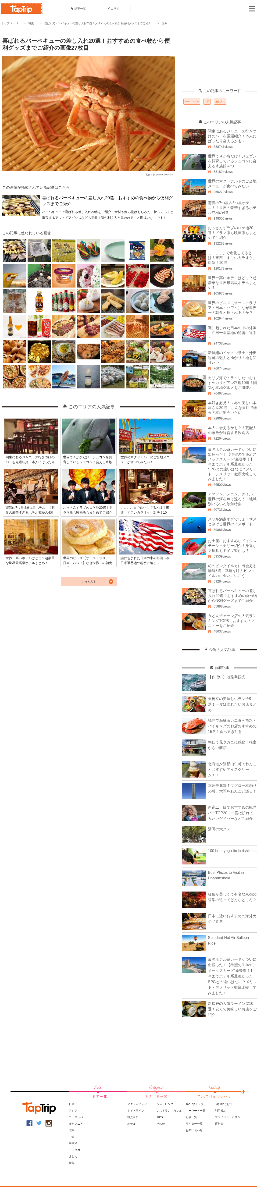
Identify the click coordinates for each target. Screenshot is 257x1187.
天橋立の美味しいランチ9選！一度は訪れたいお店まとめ (232, 704)
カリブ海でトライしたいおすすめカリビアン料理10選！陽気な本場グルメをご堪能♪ (232, 383)
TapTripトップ (194, 1104)
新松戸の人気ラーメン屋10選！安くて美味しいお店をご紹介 (232, 1009)
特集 (31, 23)
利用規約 (220, 1110)
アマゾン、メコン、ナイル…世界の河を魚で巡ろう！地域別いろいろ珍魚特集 (232, 499)
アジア (73, 1110)
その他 (161, 1123)
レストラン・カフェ (169, 1110)
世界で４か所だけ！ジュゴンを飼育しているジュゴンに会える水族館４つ (232, 161)
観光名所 (133, 1117)
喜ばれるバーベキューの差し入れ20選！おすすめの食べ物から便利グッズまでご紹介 (97, 23)
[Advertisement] (219, 59)
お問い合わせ (194, 1130)
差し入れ (220, 101)
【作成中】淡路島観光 (226, 677)
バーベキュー (192, 101)
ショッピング (165, 1104)
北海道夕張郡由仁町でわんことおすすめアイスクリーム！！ (232, 769)
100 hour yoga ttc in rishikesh (232, 851)
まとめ (73, 1156)
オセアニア (76, 1123)
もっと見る (89, 581)
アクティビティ (137, 1104)
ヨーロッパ (76, 1117)
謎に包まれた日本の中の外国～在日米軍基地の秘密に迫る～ (232, 333)
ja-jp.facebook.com (163, 174)
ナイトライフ (135, 1110)
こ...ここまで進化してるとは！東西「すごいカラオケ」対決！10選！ (232, 258)
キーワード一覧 (195, 1110)
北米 (72, 1130)
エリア (113, 8)
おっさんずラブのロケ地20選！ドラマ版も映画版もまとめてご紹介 (232, 233)
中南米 (73, 1143)
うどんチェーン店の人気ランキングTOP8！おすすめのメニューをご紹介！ (232, 621)
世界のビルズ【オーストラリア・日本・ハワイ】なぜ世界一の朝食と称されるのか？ (232, 308)
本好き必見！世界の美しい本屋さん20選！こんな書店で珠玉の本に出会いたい (232, 408)
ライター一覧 (194, 1123)
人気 (207, 101)
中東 (72, 1136)
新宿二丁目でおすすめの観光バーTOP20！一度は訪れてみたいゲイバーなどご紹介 (232, 813)
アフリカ (74, 1149)
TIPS (160, 1117)
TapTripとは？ (224, 1104)
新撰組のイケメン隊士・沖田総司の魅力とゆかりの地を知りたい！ (232, 358)
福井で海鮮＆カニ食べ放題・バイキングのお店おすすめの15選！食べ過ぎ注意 (232, 726)
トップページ (9, 23)
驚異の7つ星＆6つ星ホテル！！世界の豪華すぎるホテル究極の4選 (232, 208)
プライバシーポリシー (229, 1117)
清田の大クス (219, 829)
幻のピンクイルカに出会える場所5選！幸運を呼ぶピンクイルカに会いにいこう (232, 571)
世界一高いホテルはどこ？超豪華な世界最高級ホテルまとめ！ (232, 283)
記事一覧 (78, 8)
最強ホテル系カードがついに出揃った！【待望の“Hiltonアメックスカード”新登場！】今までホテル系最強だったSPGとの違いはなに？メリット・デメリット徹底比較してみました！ (232, 464)
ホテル (131, 1123)
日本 (72, 1104)
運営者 (219, 1123)
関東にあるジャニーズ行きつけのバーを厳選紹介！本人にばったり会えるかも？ (232, 136)
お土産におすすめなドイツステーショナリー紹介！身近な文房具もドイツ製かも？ (232, 546)
